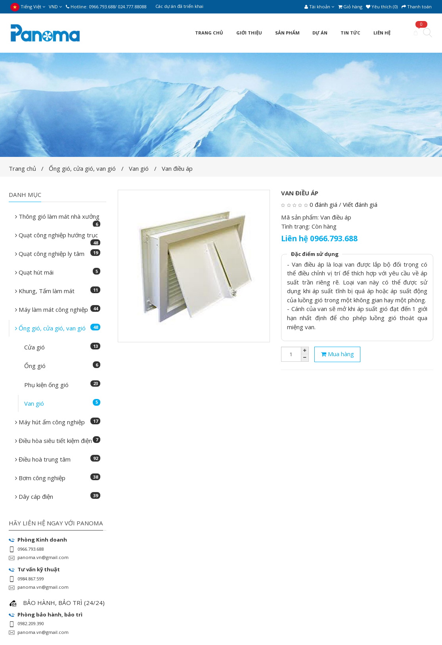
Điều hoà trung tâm (58, 459)
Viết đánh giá (360, 204)
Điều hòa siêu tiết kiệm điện (58, 440)
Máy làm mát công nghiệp (58, 309)
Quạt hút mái (58, 272)
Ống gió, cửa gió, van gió (82, 168)
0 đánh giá (323, 204)
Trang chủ (22, 168)
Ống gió (62, 365)
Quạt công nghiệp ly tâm (58, 253)
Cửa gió (62, 347)
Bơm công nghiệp (58, 477)
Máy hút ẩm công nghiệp (58, 422)
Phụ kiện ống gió (62, 384)
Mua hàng (337, 354)
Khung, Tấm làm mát (58, 290)
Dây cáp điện (58, 496)
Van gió (139, 168)
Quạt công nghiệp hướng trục (58, 237)
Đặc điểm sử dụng (315, 254)
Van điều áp (177, 168)
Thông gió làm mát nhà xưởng (58, 218)
